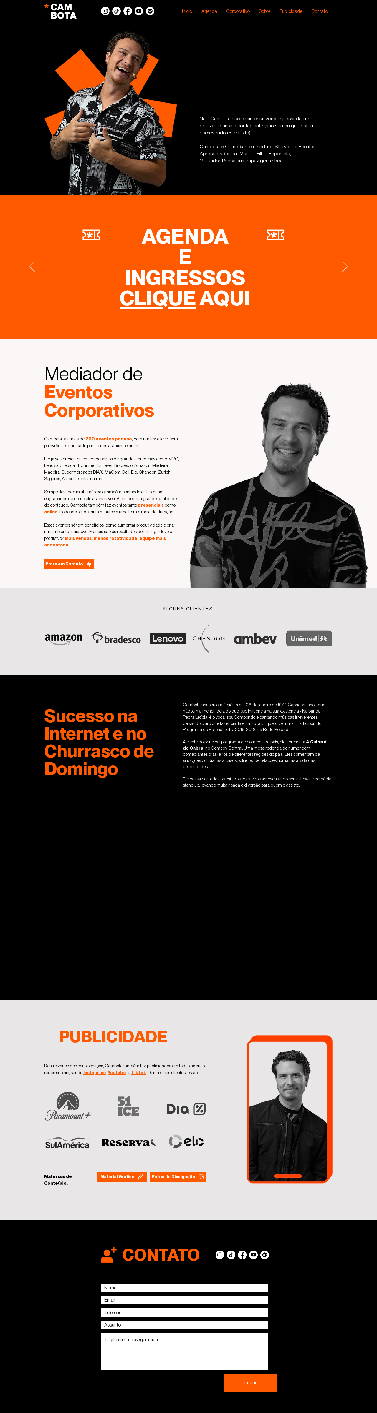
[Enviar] (250, 1383)
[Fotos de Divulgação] (178, 1177)
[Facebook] (127, 11)
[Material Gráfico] (122, 1177)
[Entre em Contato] (69, 564)
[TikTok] (116, 11)
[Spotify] (150, 11)
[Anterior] (32, 267)
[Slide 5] (188, 325)
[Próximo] (345, 267)
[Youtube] (139, 11)
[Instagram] (105, 11)
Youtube (117, 1072)
